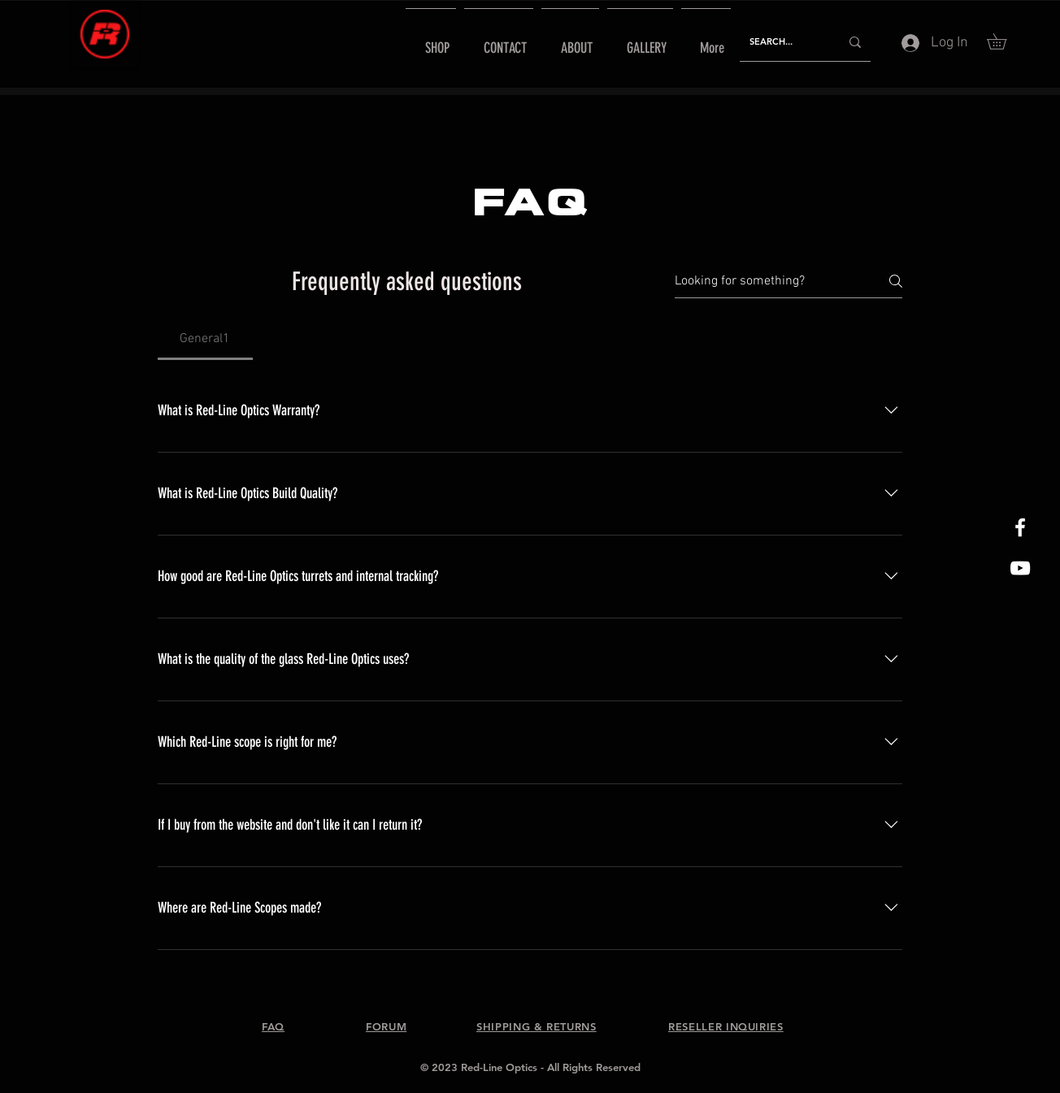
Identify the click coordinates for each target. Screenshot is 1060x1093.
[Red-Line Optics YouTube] (1020, 568)
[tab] (205, 339)
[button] (1004, 41)
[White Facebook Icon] (1020, 527)
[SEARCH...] (782, 42)
